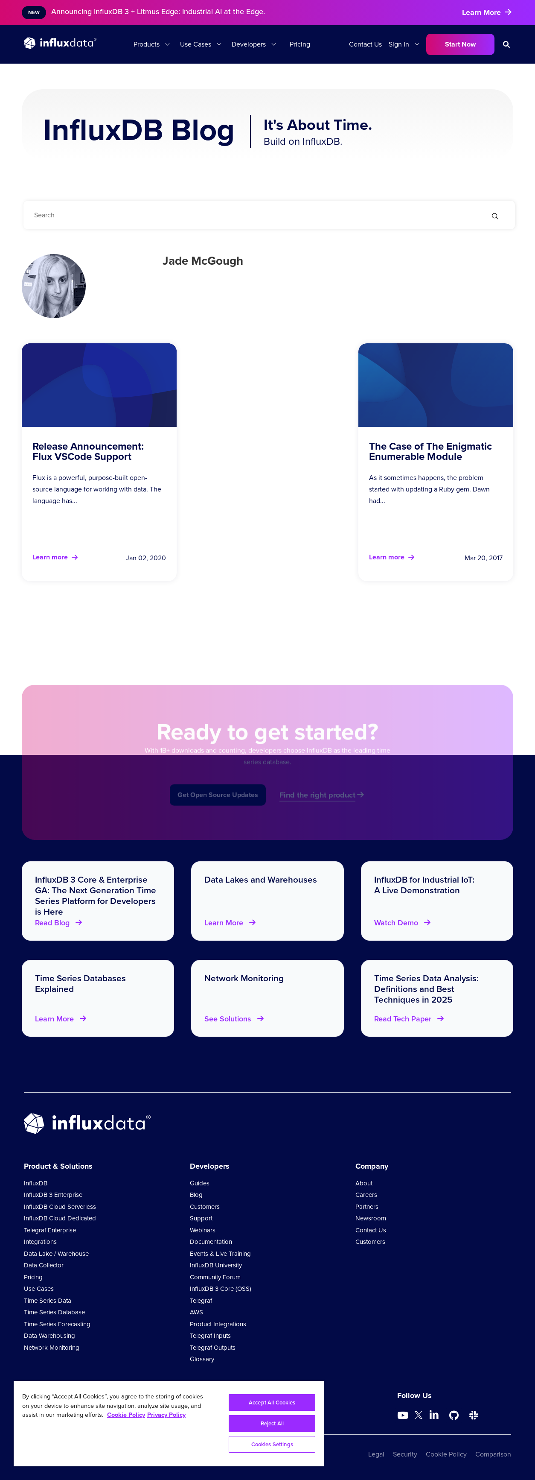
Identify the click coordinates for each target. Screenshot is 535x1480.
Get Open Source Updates (217, 806)
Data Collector (44, 1265)
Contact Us (365, 44)
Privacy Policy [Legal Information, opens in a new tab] (166, 1414)
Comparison (493, 1454)
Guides (199, 1183)
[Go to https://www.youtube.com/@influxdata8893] (403, 1415)
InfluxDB (35, 1183)
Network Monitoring (51, 1347)
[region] (169, 1423)
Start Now (460, 44)
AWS (196, 1312)
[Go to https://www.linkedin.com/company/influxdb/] (434, 1414)
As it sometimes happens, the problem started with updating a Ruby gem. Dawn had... (429, 489)
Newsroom (370, 1218)
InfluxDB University (216, 1265)
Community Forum (215, 1277)
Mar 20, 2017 (484, 558)
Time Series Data (47, 1300)
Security (405, 1454)
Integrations (40, 1241)
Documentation (211, 1241)
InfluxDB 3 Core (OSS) (220, 1288)
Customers (205, 1206)
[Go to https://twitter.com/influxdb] (418, 1416)
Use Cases (195, 44)
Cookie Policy (446, 1454)
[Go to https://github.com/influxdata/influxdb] (454, 1415)
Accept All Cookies (272, 1402)
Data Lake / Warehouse (56, 1253)
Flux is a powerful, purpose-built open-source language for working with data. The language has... (96, 489)
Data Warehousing (49, 1335)
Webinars (202, 1230)
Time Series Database (54, 1312)
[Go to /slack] (473, 1415)
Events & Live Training (220, 1253)
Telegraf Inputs (210, 1335)
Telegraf (201, 1300)
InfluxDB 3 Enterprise (53, 1194)
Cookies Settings (272, 1444)
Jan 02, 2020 (146, 558)
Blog (196, 1194)
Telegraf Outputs (213, 1347)
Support (201, 1218)
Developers (249, 44)
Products (147, 44)
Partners (366, 1206)
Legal (376, 1454)
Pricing (300, 44)
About (363, 1183)
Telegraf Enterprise (50, 1230)
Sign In (399, 44)
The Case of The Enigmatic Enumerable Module (430, 451)
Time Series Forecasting (57, 1324)
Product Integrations (218, 1324)
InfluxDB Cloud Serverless (60, 1206)
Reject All (272, 1423)
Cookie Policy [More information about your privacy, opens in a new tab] (126, 1414)
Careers (366, 1194)
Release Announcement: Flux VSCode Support (88, 451)
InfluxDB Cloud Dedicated (60, 1218)
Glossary (202, 1359)
